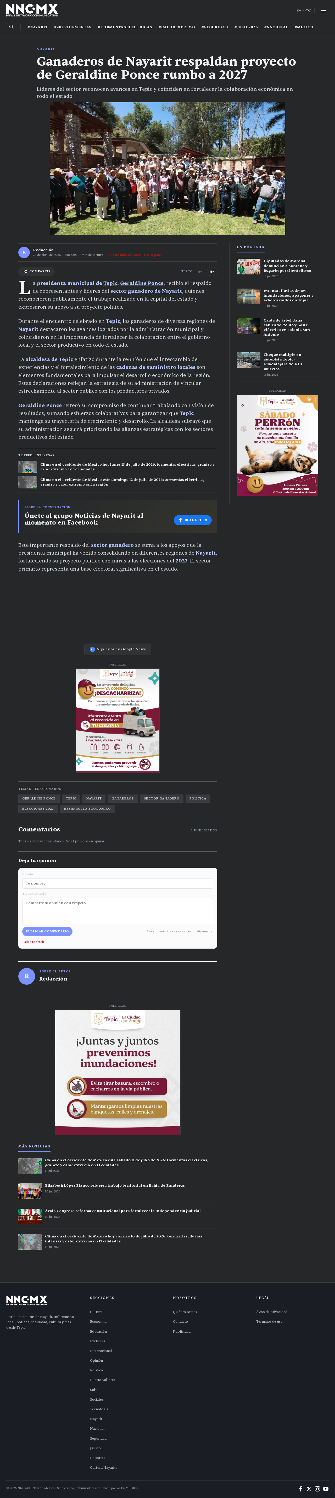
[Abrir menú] (323, 10)
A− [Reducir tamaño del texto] (200, 271)
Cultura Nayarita (103, 1468)
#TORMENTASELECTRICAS (125, 27)
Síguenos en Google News (118, 649)
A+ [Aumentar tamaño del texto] (212, 271)
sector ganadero (162, 798)
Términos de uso (269, 1322)
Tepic (110, 283)
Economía (98, 1322)
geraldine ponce (39, 798)
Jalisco (95, 1448)
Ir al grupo (193, 520)
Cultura (96, 1312)
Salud (94, 1390)
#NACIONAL (276, 27)
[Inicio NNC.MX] (32, 10)
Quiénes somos (185, 1312)
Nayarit (46, 49)
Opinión (96, 1361)
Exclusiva (97, 1341)
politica (197, 798)
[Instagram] (317, 1489)
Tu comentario (117, 908)
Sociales (96, 1400)
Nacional (97, 1429)
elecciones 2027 (38, 809)
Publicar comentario (47, 931)
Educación (98, 1332)
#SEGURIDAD (215, 27)
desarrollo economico (87, 809)
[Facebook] (301, 1489)
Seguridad (98, 1439)
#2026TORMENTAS (73, 27)
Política (96, 1370)
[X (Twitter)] (309, 1489)
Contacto (180, 1322)
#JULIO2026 (246, 27)
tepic (71, 798)
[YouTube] (326, 1489)
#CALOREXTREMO (177, 27)
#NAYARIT (37, 27)
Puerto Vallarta (102, 1380)
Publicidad (182, 1332)
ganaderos (122, 798)
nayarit (94, 798)
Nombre (117, 880)
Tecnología (99, 1409)
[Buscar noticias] (11, 27)
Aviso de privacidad (271, 1312)
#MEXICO (304, 27)
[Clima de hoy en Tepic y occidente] (304, 10)
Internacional (101, 1351)
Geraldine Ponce (142, 283)
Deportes (97, 1458)
